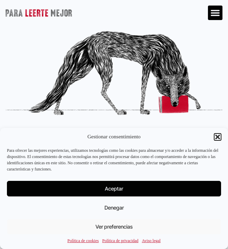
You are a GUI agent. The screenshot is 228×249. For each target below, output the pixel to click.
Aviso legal (151, 240)
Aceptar (114, 188)
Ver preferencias (114, 226)
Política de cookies (83, 240)
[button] (217, 136)
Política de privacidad (120, 240)
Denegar (114, 207)
